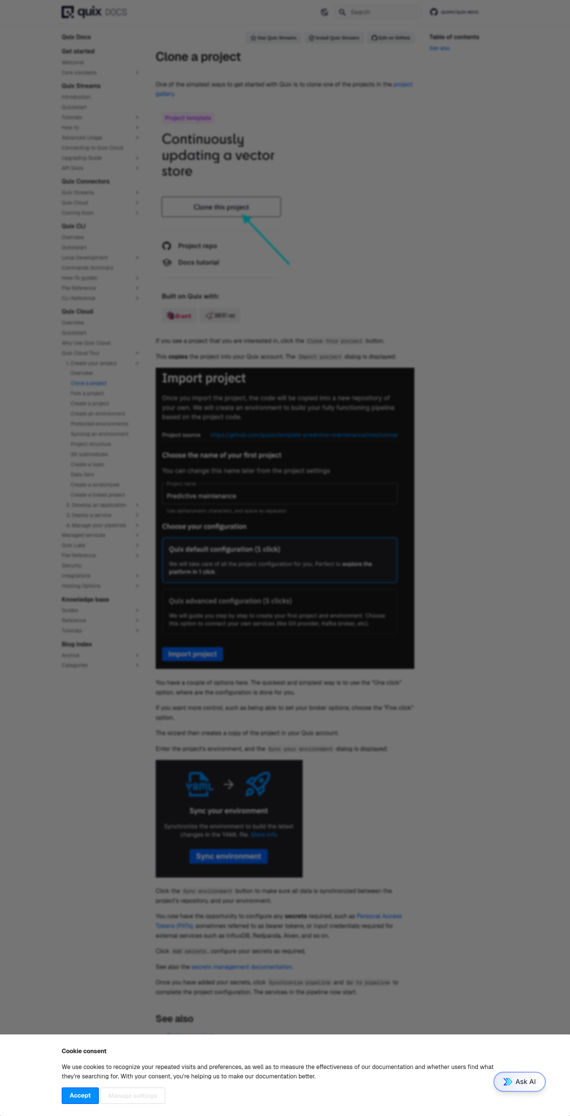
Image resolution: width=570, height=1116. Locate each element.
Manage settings (133, 1095)
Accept (80, 1095)
